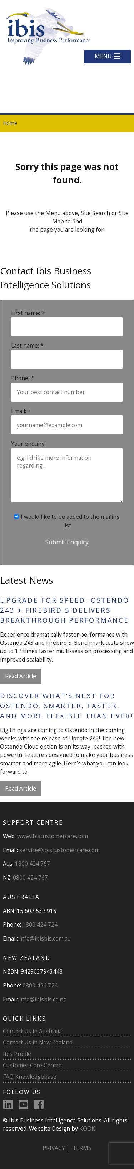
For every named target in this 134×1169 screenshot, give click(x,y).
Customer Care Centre (32, 1065)
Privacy (54, 1148)
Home (10, 123)
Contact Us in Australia (32, 1031)
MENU (108, 56)
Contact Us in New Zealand (38, 1042)
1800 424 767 (32, 864)
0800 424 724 (40, 985)
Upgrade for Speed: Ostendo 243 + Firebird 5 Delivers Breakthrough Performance (64, 609)
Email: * (21, 411)
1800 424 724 (40, 924)
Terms (82, 1148)
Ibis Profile (17, 1054)
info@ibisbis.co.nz (42, 999)
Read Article (20, 676)
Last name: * (27, 345)
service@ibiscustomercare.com (59, 850)
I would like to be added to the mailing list (67, 521)
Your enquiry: (28, 444)
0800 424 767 (30, 877)
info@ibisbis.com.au (45, 938)
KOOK (87, 1128)
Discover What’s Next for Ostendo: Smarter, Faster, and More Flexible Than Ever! (66, 705)
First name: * (28, 313)
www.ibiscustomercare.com (52, 836)
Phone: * (22, 378)
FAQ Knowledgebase (29, 1077)
